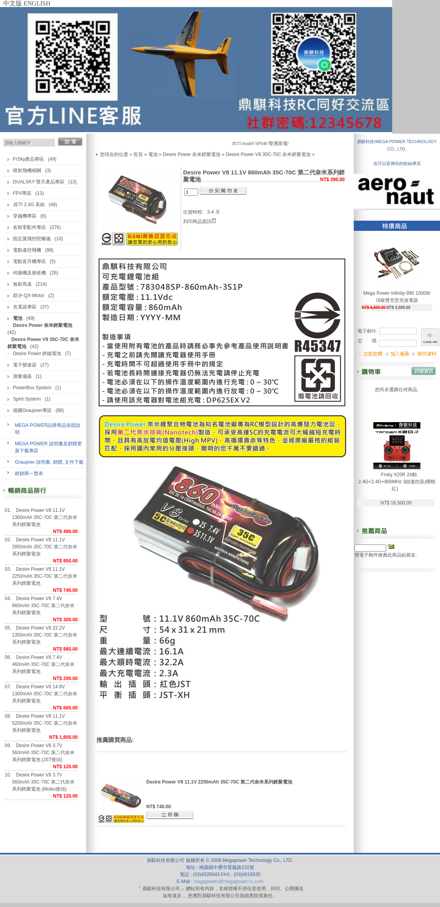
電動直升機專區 (29, 261)
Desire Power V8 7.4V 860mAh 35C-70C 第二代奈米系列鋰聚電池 (43, 605)
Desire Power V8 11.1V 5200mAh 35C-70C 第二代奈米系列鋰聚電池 (44, 723)
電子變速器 (24, 365)
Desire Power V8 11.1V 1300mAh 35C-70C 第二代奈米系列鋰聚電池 (44, 517)
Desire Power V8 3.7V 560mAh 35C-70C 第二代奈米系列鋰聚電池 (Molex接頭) (43, 782)
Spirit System (27, 399)
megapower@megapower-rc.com (229, 881)
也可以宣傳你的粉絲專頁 (397, 163)
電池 (153, 154)
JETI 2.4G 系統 (29, 204)
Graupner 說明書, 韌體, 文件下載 (49, 462)
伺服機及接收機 (29, 273)
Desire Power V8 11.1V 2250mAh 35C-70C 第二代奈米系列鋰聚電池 (44, 576)
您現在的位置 (114, 154)
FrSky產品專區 (28, 159)
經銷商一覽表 (29, 473)
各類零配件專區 (29, 227)
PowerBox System (32, 387)
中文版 (12, 3)
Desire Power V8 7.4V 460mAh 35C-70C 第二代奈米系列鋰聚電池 (43, 664)
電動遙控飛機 (27, 250)
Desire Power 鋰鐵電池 (37, 353)
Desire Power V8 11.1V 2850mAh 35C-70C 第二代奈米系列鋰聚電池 (44, 547)
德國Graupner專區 (32, 410)
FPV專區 (22, 193)
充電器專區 (24, 307)
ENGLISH (37, 3)
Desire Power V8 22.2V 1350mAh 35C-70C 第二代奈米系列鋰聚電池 (44, 635)
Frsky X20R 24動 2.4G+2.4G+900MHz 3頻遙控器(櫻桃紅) (397, 482)
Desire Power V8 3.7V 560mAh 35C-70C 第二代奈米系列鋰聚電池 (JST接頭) (43, 752)
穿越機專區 (24, 216)
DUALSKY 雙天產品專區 (38, 182)
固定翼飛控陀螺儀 (32, 238)
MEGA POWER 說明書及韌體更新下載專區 (48, 447)
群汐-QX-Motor (28, 295)
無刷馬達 (22, 284)
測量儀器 (22, 376)
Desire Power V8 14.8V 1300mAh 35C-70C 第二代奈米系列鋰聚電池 (44, 694)
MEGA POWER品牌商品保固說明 (47, 429)
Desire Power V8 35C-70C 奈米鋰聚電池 (268, 154)
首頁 (138, 154)
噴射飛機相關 (27, 170)
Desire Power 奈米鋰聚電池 (191, 154)
